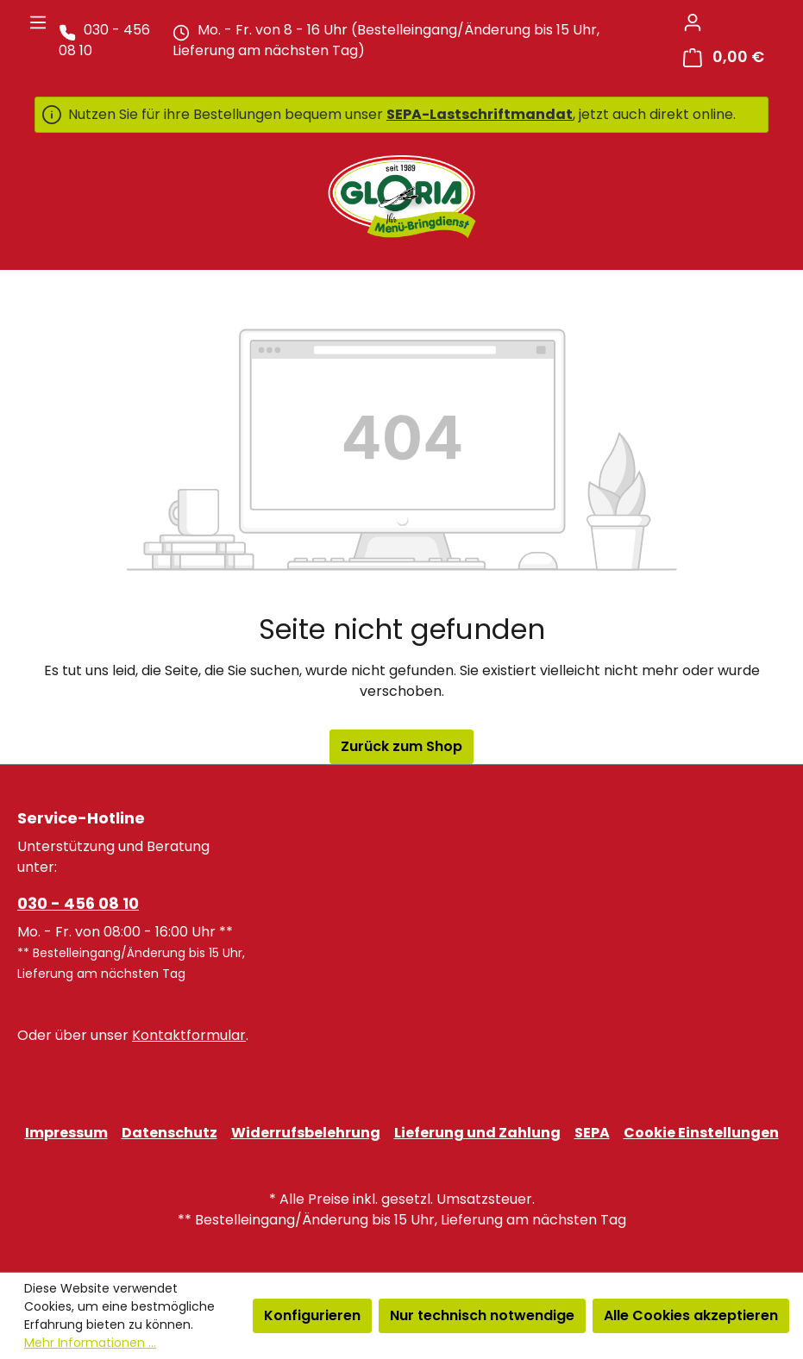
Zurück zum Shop (401, 746)
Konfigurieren (312, 1315)
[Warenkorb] (723, 57)
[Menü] (38, 22)
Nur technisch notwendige (482, 1315)
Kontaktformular (189, 1035)
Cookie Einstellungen (701, 1133)
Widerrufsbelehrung (305, 1133)
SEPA (592, 1133)
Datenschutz (169, 1133)
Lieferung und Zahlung (477, 1133)
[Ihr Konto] (692, 22)
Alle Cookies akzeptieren (691, 1315)
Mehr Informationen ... (90, 1342)
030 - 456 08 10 (78, 903)
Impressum (66, 1133)
